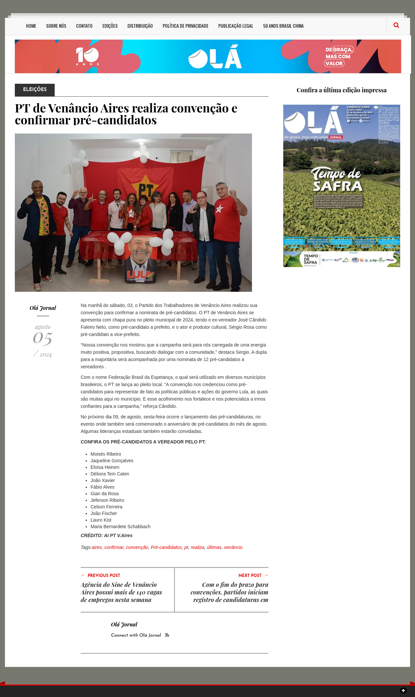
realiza (197, 547)
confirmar (114, 547)
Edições (110, 25)
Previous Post (100, 575)
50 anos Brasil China (283, 25)
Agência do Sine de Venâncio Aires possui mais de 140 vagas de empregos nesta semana (121, 592)
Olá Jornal (43, 307)
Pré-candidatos (166, 547)
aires (97, 547)
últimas (214, 547)
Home (31, 25)
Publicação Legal (235, 25)
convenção (137, 547)
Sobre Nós (56, 25)
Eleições (34, 89)
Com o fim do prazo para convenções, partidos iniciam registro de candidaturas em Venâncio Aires (229, 596)
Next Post (253, 575)
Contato (84, 25)
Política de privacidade (185, 25)
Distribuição (140, 25)
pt (186, 547)
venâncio (233, 547)
